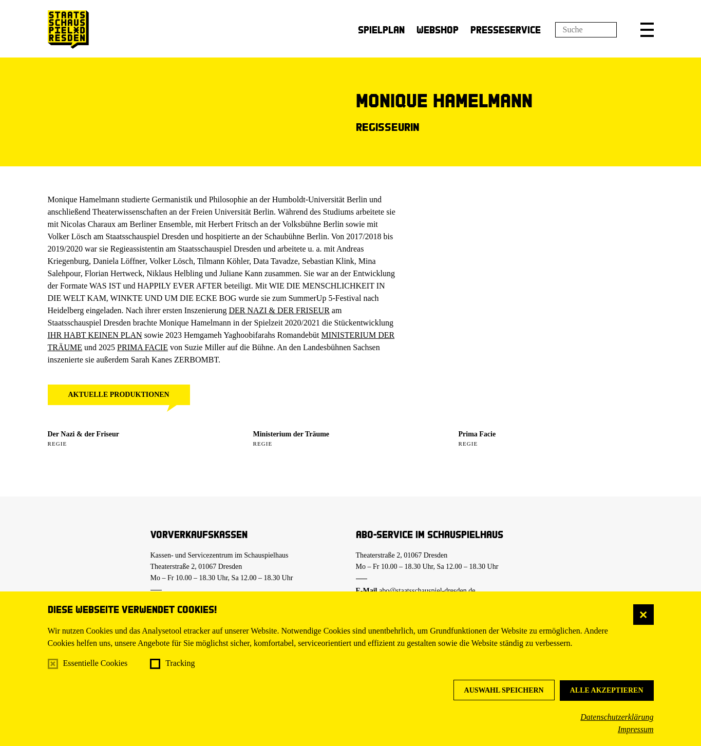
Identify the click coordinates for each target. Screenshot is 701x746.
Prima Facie (477, 434)
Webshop (437, 29)
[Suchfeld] (586, 29)
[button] (647, 30)
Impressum (636, 729)
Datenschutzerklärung (616, 717)
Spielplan (381, 29)
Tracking (180, 663)
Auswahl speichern (504, 690)
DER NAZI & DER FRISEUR (279, 310)
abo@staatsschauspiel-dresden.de (427, 591)
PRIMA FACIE (142, 347)
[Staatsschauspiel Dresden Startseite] (68, 29)
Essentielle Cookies (95, 663)
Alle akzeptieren (606, 690)
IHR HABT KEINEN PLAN (95, 335)
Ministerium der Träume (291, 434)
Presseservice (505, 29)
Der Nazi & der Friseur (83, 434)
